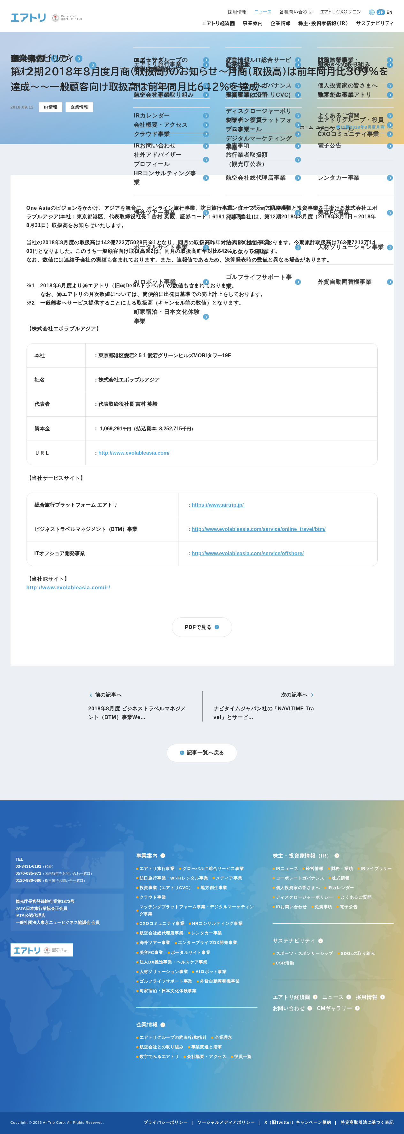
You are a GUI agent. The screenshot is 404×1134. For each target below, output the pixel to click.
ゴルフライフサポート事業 (166, 981)
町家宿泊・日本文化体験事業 (168, 990)
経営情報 (314, 868)
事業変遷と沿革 (206, 1047)
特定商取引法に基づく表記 (367, 1122)
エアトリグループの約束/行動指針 (173, 1037)
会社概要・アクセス (206, 1056)
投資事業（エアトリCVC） (166, 887)
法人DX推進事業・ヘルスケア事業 (174, 962)
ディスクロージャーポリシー (304, 897)
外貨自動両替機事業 (220, 981)
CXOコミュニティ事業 (162, 923)
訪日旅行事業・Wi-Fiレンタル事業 (174, 878)
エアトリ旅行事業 (157, 868)
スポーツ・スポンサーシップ (304, 953)
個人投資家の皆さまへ (298, 887)
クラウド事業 (153, 897)
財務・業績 (342, 868)
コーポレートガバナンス (300, 878)
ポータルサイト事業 (190, 952)
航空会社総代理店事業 (162, 933)
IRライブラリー (376, 868)
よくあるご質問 (356, 897)
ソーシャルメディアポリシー (226, 1122)
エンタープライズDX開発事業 (207, 942)
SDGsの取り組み (358, 953)
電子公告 (348, 906)
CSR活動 (285, 963)
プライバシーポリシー (166, 1122)
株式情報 (340, 878)
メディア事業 (229, 878)
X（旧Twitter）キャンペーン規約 (297, 1122)
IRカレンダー (341, 887)
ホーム (306, 127)
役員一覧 (243, 1056)
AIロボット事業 (210, 971)
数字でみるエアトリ (159, 1056)
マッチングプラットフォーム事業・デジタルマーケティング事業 (197, 910)
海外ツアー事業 (155, 942)
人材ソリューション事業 (164, 971)
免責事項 (323, 906)
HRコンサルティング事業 (217, 923)
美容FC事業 (151, 952)
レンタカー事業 (206, 933)
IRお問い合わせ (291, 906)
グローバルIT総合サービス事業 (213, 868)
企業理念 (223, 1037)
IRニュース (287, 868)
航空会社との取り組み (162, 1047)
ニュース (324, 127)
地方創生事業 (214, 887)
